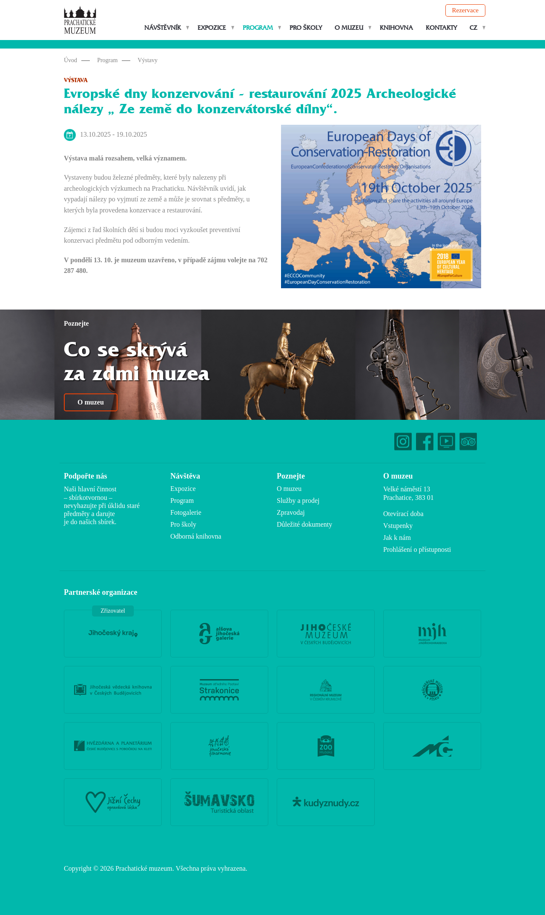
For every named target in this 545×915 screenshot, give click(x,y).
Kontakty (441, 28)
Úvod (70, 60)
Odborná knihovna (195, 536)
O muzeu (349, 28)
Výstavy (148, 60)
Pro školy (306, 28)
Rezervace (465, 10)
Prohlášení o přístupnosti (417, 549)
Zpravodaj (291, 512)
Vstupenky (398, 525)
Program (258, 28)
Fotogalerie (185, 512)
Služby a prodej (298, 500)
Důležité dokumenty (304, 524)
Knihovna (396, 28)
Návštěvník (162, 28)
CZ (473, 28)
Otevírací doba (403, 513)
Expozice (212, 28)
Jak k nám (397, 537)
